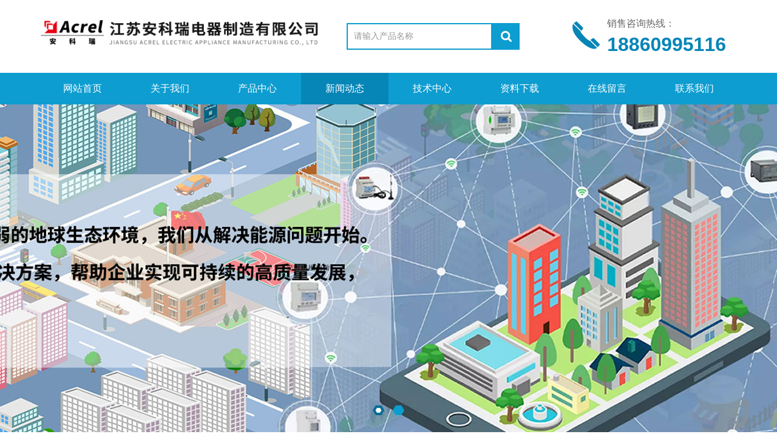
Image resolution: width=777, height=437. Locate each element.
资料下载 (519, 88)
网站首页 (82, 88)
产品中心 (257, 88)
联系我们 (694, 88)
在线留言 (607, 88)
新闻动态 (344, 88)
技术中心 (432, 88)
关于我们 (170, 88)
